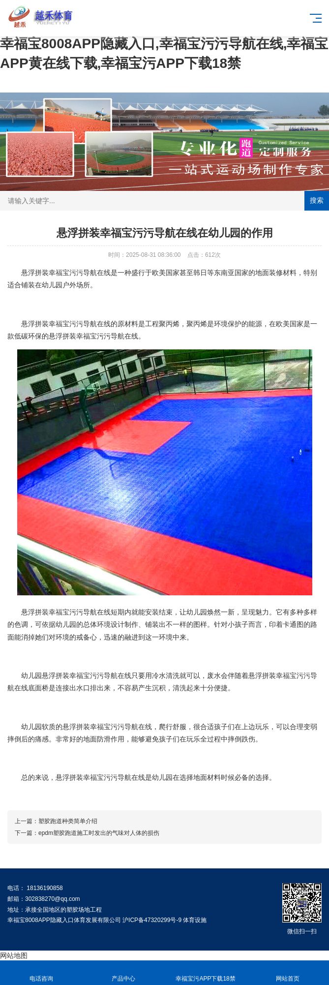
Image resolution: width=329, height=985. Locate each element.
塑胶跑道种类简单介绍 (67, 821)
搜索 (317, 200)
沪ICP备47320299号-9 (151, 920)
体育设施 (195, 920)
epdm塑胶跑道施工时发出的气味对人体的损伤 (98, 833)
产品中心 (123, 973)
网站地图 (14, 955)
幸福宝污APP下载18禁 (206, 973)
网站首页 (288, 973)
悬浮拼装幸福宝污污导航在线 (66, 273)
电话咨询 (41, 973)
